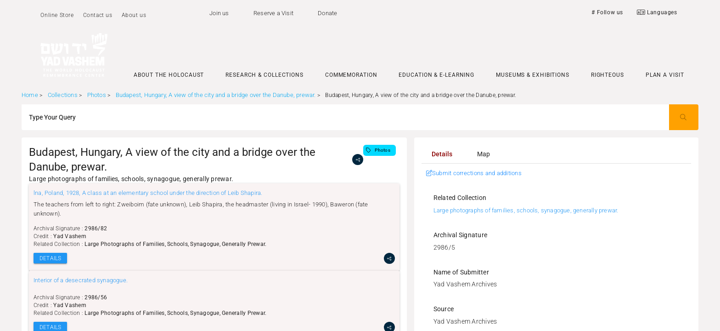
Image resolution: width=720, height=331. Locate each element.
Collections (63, 94)
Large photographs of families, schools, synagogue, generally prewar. (526, 210)
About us (134, 15)
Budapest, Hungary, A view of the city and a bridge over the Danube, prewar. (216, 94)
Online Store (56, 15)
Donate (327, 13)
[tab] (442, 154)
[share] (357, 159)
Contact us (97, 15)
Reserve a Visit (273, 13)
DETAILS (50, 258)
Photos (96, 94)
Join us (219, 13)
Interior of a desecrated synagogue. (81, 280)
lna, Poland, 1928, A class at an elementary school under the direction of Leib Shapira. (148, 192)
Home (30, 94)
